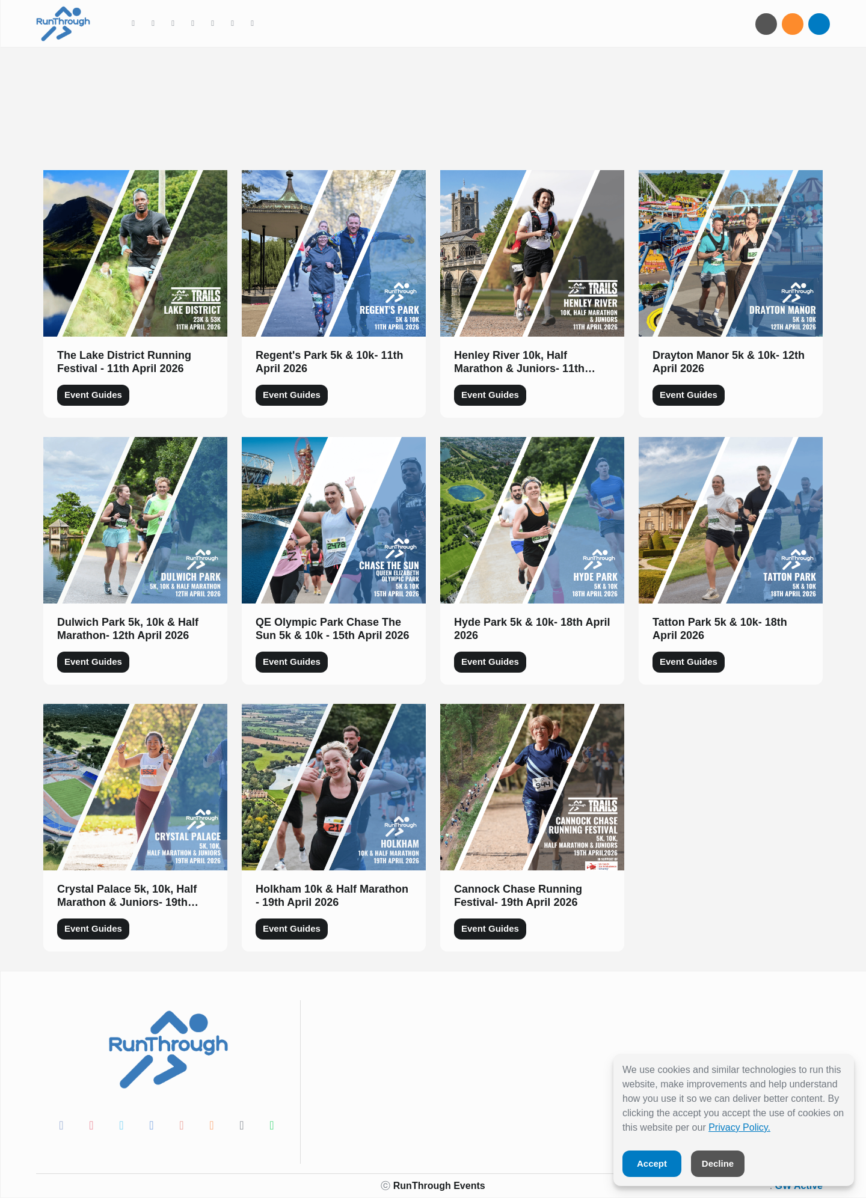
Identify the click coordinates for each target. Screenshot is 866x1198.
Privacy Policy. (739, 1127)
